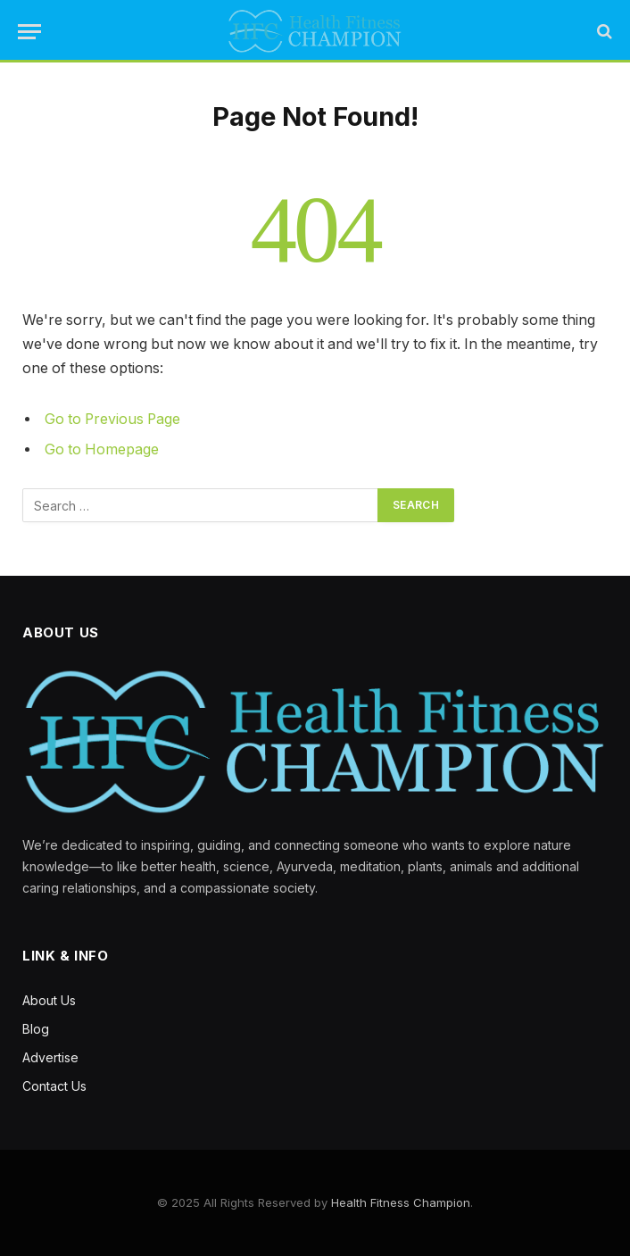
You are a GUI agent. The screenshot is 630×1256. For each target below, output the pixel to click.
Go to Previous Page (112, 419)
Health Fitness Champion (400, 1202)
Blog (35, 1028)
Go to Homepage (102, 449)
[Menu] (29, 32)
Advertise (50, 1057)
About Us (49, 1000)
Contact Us (54, 1086)
